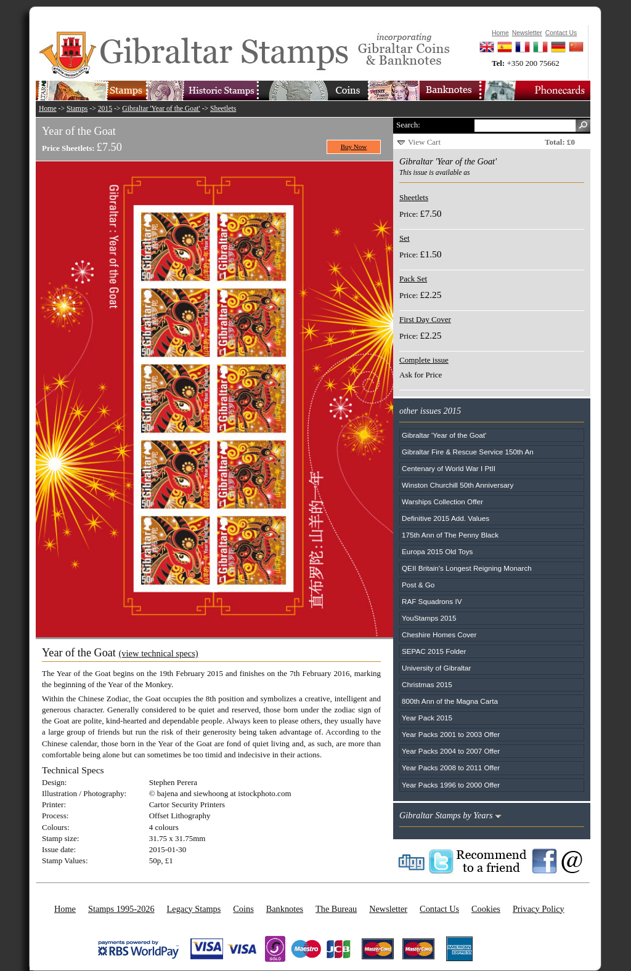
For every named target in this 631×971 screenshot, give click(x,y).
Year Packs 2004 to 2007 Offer (451, 751)
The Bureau (336, 909)
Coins (243, 909)
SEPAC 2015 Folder (434, 651)
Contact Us (439, 909)
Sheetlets (223, 109)
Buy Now (354, 146)
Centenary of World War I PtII (448, 468)
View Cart (424, 142)
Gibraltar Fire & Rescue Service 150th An (468, 452)
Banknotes (284, 909)
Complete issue (424, 360)
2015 (105, 109)
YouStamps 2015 (429, 618)
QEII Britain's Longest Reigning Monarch (467, 568)
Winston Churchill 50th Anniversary (457, 485)
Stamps (77, 109)
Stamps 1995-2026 (121, 909)
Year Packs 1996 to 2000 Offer (451, 785)
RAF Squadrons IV (432, 601)
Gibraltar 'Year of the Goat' (161, 109)
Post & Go (418, 585)
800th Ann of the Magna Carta (450, 701)
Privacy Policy (538, 909)
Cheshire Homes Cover (439, 635)
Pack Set (413, 278)
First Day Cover (425, 319)
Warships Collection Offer (442, 502)
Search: (408, 124)
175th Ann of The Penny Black (450, 535)
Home (48, 109)
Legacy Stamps (194, 909)
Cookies (485, 909)
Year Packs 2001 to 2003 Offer (451, 734)
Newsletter (388, 909)
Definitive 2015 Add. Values (445, 518)
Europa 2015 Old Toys (437, 551)
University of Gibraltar (436, 668)
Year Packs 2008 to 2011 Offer (451, 768)
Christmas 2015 (427, 684)
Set (404, 238)
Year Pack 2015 (427, 718)
